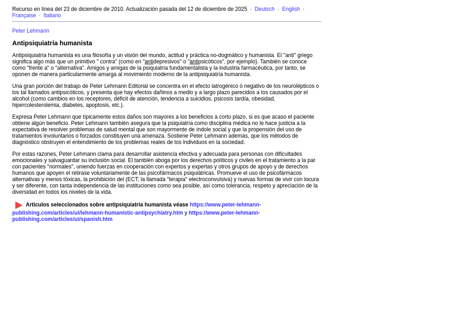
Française (24, 15)
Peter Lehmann (30, 31)
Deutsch (264, 9)
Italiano (52, 15)
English (291, 9)
